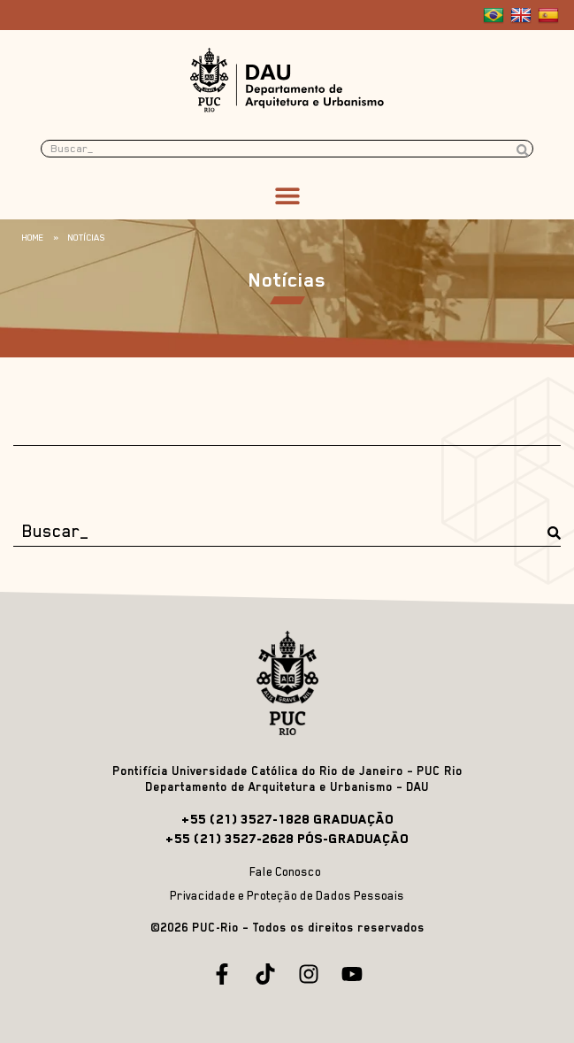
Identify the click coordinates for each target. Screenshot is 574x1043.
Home (33, 237)
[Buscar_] (287, 532)
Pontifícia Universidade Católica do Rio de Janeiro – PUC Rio (287, 771)
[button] (287, 195)
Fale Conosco (285, 871)
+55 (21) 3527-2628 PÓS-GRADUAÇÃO (287, 838)
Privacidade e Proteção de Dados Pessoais (287, 895)
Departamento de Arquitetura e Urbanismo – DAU (287, 787)
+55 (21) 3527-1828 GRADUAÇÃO (287, 818)
